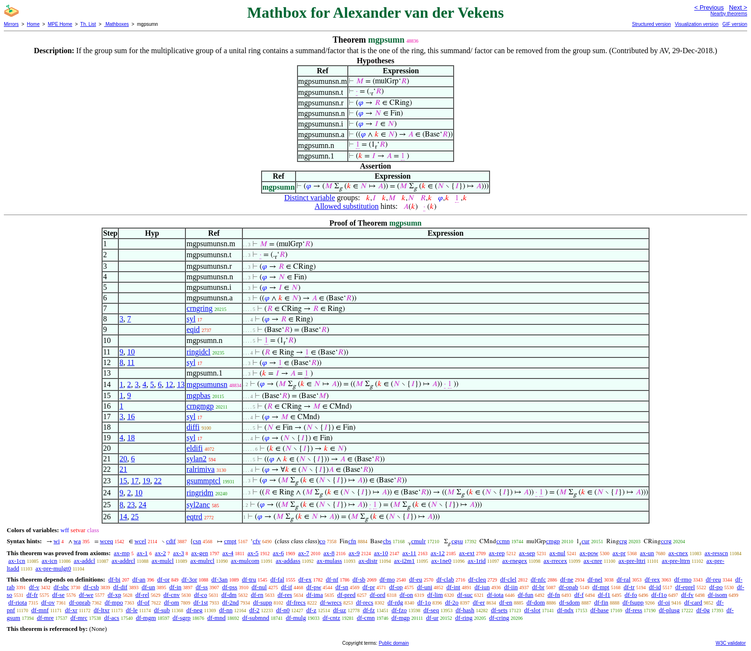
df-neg (194, 610)
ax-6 (278, 553)
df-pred (346, 594)
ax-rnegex (514, 560)
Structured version (651, 24)
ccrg (666, 541)
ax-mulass (329, 560)
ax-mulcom (245, 560)
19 (146, 481)
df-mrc (78, 617)
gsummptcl (203, 481)
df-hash (464, 610)
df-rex (652, 579)
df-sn (341, 587)
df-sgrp (181, 617)
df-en (505, 602)
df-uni (424, 587)
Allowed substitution (347, 206)
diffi (192, 427)
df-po (716, 587)
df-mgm (146, 617)
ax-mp (122, 553)
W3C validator (731, 643)
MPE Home (60, 24)
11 (130, 362)
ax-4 (227, 553)
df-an (138, 579)
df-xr (71, 610)
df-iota (495, 594)
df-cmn (366, 617)
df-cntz (331, 617)
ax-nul (557, 553)
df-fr (32, 594)
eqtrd (194, 517)
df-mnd (216, 617)
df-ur (432, 617)
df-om (171, 602)
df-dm (229, 594)
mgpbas (198, 395)
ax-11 (409, 553)
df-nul (259, 587)
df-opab (568, 587)
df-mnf (39, 610)
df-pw (314, 587)
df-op (396, 587)
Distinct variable (309, 198)
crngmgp (200, 406)
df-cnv (171, 594)
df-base (599, 610)
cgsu (457, 541)
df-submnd (255, 617)
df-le (132, 610)
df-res (284, 594)
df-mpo (113, 602)
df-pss (230, 587)
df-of (143, 602)
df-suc (465, 594)
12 (169, 384)
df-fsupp (633, 602)
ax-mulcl (163, 560)
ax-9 (354, 553)
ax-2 (160, 553)
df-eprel (685, 587)
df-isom (717, 594)
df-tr (629, 587)
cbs (387, 541)
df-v (34, 587)
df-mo (387, 579)
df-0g (703, 610)
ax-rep (496, 553)
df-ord (378, 594)
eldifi (194, 448)
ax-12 (438, 553)
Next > (738, 7)
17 (134, 481)
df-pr (369, 587)
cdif (171, 541)
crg (623, 541)
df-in (176, 587)
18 (131, 438)
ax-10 (381, 553)
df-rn (257, 594)
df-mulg (296, 617)
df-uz (339, 610)
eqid (193, 329)
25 (134, 517)
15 (123, 481)
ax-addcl (84, 560)
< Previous (709, 7)
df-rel (142, 594)
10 (131, 352)
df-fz (369, 610)
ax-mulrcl (202, 560)
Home (33, 24)
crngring (199, 308)
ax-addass (288, 560)
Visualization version (696, 24)
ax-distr (367, 560)
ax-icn (49, 560)
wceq (106, 541)
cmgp (553, 541)
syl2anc (198, 505)
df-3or (189, 579)
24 (142, 505)
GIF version (734, 24)
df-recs (364, 602)
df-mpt (600, 587)
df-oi (664, 602)
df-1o (424, 602)
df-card (693, 602)
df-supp (262, 602)
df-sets (499, 610)
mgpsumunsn (206, 384)
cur (585, 541)
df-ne (566, 579)
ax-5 (253, 553)
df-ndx (565, 610)
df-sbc (61, 587)
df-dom (535, 602)
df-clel (508, 579)
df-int (453, 587)
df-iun (482, 587)
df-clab (445, 579)
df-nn (225, 610)
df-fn (553, 594)
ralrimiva (200, 469)
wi (57, 541)
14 (123, 517)
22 (157, 481)
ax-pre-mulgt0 (53, 568)
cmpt (230, 541)
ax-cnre (592, 560)
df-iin (511, 587)
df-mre (45, 617)
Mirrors (11, 24)
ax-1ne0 (441, 560)
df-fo (631, 594)
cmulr (418, 541)
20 (123, 459)
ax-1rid (477, 560)
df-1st (200, 602)
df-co (200, 594)
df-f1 (604, 594)
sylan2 (196, 459)
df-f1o (659, 594)
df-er (479, 602)
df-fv (687, 594)
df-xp (114, 594)
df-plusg (669, 610)
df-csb (91, 587)
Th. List (88, 24)
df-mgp (400, 617)
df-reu (713, 579)
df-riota (17, 602)
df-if (286, 587)
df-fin (601, 602)
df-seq (431, 610)
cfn (352, 541)
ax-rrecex (555, 560)
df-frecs (296, 602)
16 (131, 416)
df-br (538, 587)
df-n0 (283, 610)
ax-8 (328, 553)
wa (77, 541)
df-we (86, 594)
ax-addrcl (123, 560)
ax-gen (199, 553)
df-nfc (538, 579)
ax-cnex (678, 553)
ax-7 (303, 553)
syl (190, 319)
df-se (58, 594)
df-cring (499, 617)
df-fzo (399, 610)
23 (131, 505)
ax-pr (619, 553)
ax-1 (142, 553)
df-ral (623, 579)
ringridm (199, 493)
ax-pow (589, 553)
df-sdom (569, 602)
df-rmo (683, 579)
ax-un (647, 553)
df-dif (120, 587)
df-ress (633, 610)
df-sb (359, 579)
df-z (312, 610)
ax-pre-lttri (631, 560)
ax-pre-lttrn (676, 560)
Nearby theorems (728, 13)
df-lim (435, 594)
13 (180, 384)
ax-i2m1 (404, 560)
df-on (406, 594)
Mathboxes (116, 24)
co (322, 541)
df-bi (114, 579)
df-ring (463, 617)
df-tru (249, 579)
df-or (163, 579)
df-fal (277, 579)
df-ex (304, 579)
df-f (579, 594)
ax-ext (466, 553)
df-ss (202, 587)
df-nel (595, 579)
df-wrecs (330, 602)
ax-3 (178, 553)
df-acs (111, 617)
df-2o (451, 602)
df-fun (526, 594)
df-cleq (477, 579)
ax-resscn (716, 553)
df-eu (415, 579)
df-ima (315, 594)
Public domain (394, 643)
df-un (148, 587)
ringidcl (198, 352)
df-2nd (230, 602)
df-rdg (395, 602)
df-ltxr (102, 610)
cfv (256, 541)
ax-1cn (16, 560)
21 (123, 469)
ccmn (503, 541)
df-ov (48, 602)
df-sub (162, 610)
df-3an (219, 579)
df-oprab (80, 602)
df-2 (254, 610)
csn (197, 541)
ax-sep (527, 553)
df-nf (332, 579)
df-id (655, 587)
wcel (141, 541)
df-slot (532, 610)
